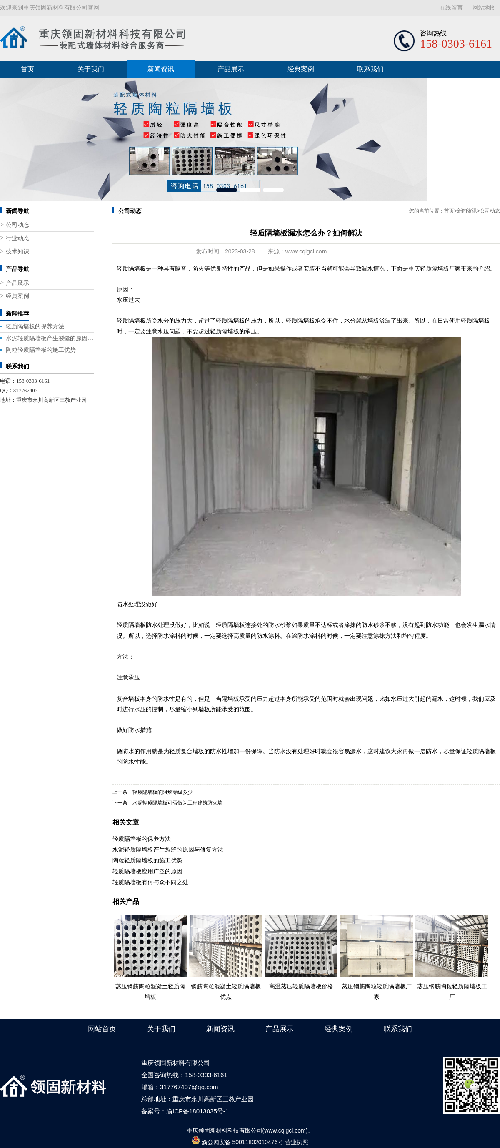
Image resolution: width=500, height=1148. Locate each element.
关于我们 (91, 69)
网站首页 (102, 1029)
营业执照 (296, 1142)
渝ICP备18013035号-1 (197, 1111)
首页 (27, 69)
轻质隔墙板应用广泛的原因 (147, 871)
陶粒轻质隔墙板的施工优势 (41, 349)
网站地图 (484, 8)
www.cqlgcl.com (306, 251)
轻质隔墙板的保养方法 (35, 326)
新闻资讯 (161, 69)
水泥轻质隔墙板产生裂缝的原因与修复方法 (50, 338)
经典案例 (301, 69)
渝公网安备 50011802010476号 (243, 1142)
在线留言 (451, 8)
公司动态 (17, 225)
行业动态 (17, 238)
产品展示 (231, 69)
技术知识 (17, 251)
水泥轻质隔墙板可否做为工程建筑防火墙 (177, 803)
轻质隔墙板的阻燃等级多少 (162, 792)
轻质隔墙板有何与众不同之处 (150, 882)
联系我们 (370, 69)
